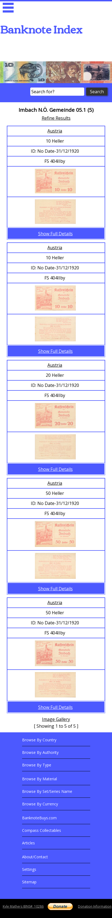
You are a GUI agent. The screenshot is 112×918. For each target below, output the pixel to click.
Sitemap (29, 881)
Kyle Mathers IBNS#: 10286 (23, 906)
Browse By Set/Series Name (47, 791)
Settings (29, 869)
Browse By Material (39, 778)
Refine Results (56, 118)
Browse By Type (36, 764)
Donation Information (94, 906)
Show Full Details (55, 234)
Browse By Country (39, 739)
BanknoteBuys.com (39, 817)
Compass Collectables (41, 830)
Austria (54, 131)
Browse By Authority (40, 752)
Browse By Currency (40, 803)
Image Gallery (56, 719)
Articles (28, 842)
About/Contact (35, 856)
